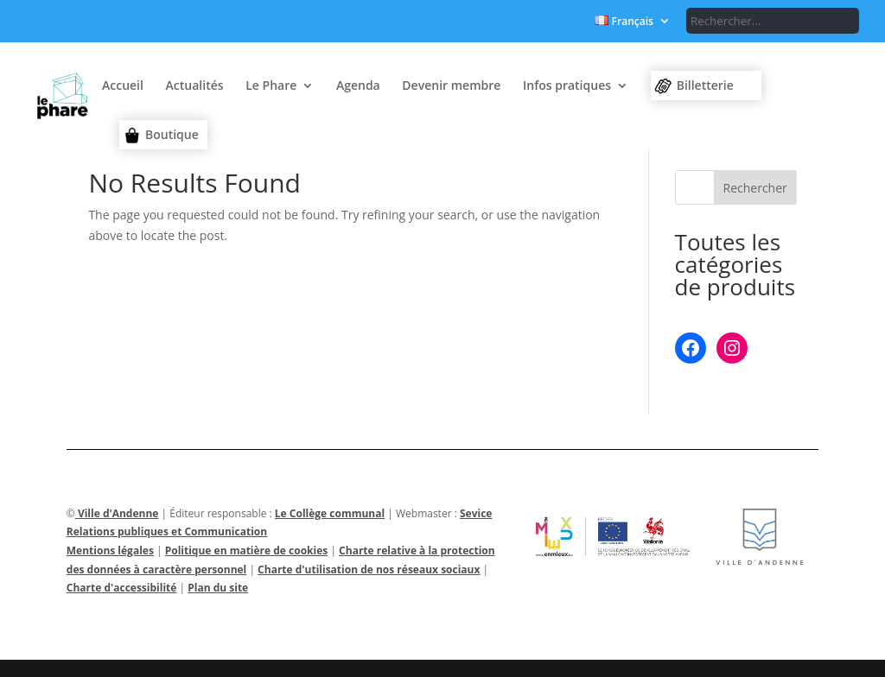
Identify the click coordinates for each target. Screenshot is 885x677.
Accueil (122, 86)
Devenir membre (451, 86)
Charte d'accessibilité (122, 587)
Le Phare (270, 86)
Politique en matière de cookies (246, 550)
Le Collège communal (330, 513)
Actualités (195, 86)
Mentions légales (110, 550)
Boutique (172, 134)
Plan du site (218, 587)
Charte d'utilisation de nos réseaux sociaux (369, 569)
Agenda (358, 86)
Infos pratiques (567, 86)
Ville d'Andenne (117, 513)
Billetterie (705, 85)
